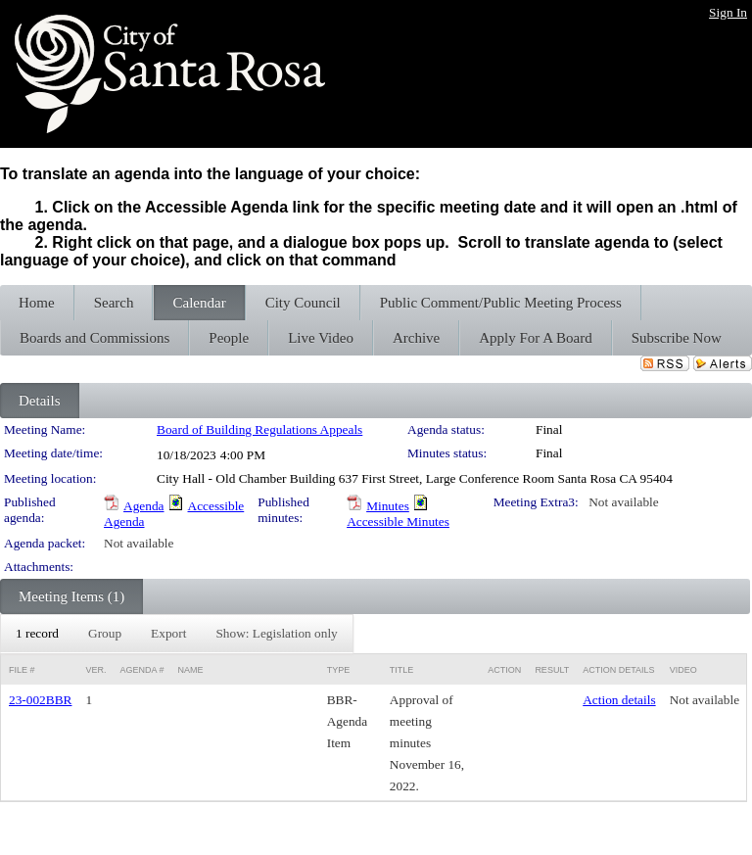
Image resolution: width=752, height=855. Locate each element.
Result (552, 670)
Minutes (387, 506)
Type (339, 670)
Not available (623, 502)
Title (402, 670)
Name (190, 670)
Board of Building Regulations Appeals (259, 429)
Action (504, 670)
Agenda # (141, 670)
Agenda (143, 506)
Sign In (728, 12)
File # (22, 670)
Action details (619, 699)
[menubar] (176, 633)
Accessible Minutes (398, 521)
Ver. (95, 670)
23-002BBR (40, 699)
